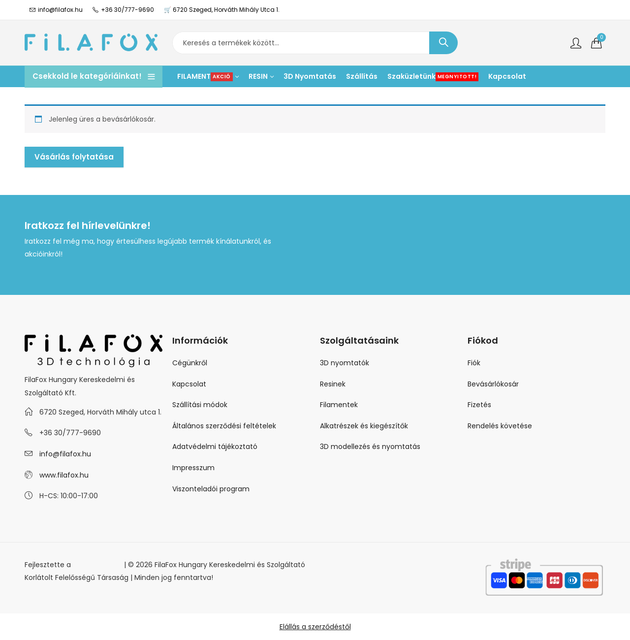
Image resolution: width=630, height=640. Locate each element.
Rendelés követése (500, 426)
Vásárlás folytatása (74, 157)
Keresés (443, 43)
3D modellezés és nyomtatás (370, 446)
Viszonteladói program (211, 489)
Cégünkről (189, 363)
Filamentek (339, 405)
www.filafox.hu (64, 475)
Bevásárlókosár (493, 384)
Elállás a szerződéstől (315, 627)
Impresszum (193, 468)
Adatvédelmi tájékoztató (214, 446)
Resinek (333, 384)
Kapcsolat (189, 384)
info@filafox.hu (65, 454)
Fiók (474, 363)
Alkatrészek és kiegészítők (364, 426)
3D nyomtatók (344, 363)
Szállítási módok (199, 405)
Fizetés (479, 405)
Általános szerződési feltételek (224, 426)
